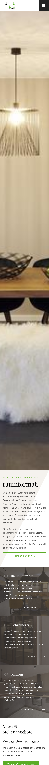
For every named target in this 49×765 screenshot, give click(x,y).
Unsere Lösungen (24, 556)
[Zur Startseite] (10, 5)
